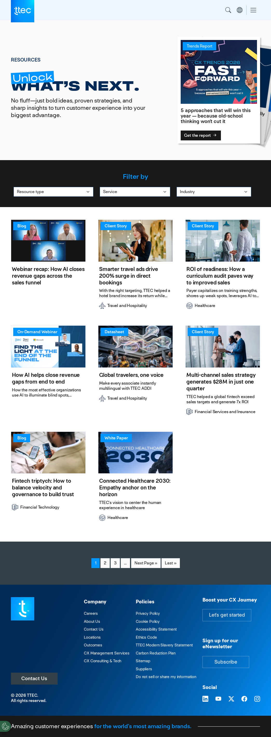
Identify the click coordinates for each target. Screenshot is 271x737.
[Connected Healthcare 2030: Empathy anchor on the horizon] (135, 478)
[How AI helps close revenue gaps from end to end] (48, 372)
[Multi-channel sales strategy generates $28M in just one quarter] (222, 372)
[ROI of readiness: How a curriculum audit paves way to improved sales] (222, 266)
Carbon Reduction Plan (155, 653)
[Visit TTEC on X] (231, 699)
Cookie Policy (148, 621)
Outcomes (93, 645)
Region (239, 10)
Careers (91, 613)
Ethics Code (146, 637)
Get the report (201, 135)
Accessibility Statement (156, 629)
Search (228, 10)
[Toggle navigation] (253, 10)
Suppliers (144, 668)
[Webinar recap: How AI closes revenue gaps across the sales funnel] (48, 266)
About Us (92, 621)
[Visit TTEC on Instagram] (257, 699)
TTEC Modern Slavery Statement (164, 645)
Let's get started (227, 615)
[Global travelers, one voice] (135, 372)
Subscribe (225, 662)
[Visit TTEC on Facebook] (244, 699)
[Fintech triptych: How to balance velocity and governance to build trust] (48, 478)
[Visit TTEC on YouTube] (218, 699)
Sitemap (143, 660)
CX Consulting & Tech (102, 660)
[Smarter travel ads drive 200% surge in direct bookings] (135, 266)
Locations (92, 637)
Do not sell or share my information (166, 676)
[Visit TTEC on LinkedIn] (205, 699)
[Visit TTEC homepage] (22, 608)
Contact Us (34, 678)
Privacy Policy (148, 613)
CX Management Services (107, 653)
